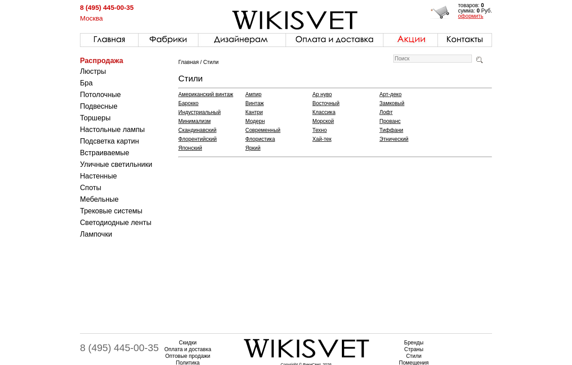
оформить (471, 16)
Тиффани (391, 130)
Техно (319, 130)
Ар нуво (322, 94)
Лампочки (96, 234)
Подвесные (99, 106)
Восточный (326, 103)
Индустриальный (199, 112)
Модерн (255, 121)
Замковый (391, 103)
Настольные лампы (112, 129)
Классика (324, 112)
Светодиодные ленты (115, 222)
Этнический (393, 139)
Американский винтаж (205, 94)
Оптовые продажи (187, 356)
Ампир (253, 94)
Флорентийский (197, 139)
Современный (263, 130)
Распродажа (101, 60)
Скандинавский (197, 130)
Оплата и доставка (187, 349)
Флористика (260, 139)
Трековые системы (111, 211)
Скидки (188, 343)
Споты (90, 187)
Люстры (93, 71)
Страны (414, 349)
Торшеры (95, 118)
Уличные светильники (116, 164)
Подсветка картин (109, 141)
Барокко (188, 103)
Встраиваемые (104, 153)
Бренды (413, 343)
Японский (190, 148)
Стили (414, 356)
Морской (323, 121)
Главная (188, 62)
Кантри (254, 112)
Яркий (253, 148)
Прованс (390, 121)
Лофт (386, 112)
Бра (86, 83)
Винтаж (254, 103)
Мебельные (99, 199)
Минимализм (194, 121)
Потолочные (100, 94)
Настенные (98, 176)
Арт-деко (390, 94)
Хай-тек (322, 139)
